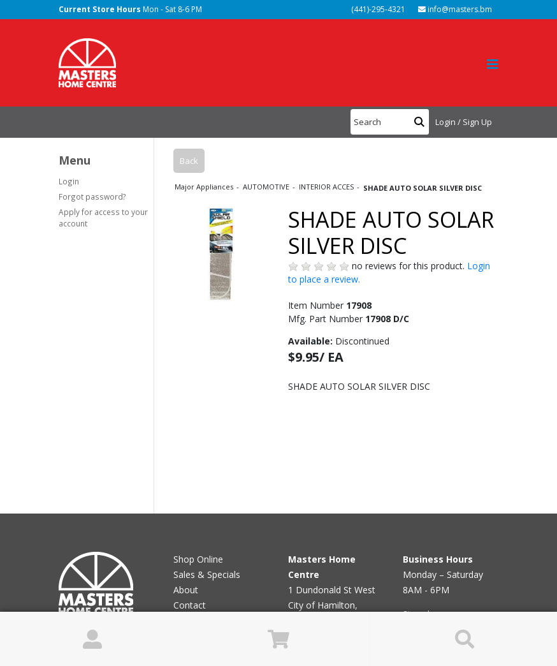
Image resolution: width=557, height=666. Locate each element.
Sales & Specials (206, 574)
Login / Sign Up (463, 122)
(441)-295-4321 (377, 9)
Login (69, 181)
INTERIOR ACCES (327, 186)
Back (189, 160)
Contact (189, 605)
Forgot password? (92, 196)
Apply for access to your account (103, 217)
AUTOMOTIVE (267, 186)
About (185, 590)
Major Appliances (205, 186)
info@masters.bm (455, 9)
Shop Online (198, 559)
